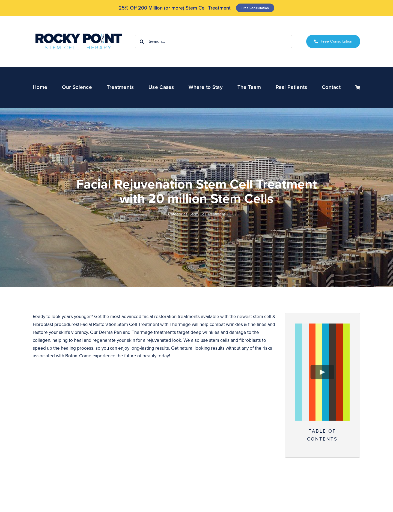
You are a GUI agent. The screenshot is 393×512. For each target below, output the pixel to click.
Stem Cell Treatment (207, 214)
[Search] (141, 41)
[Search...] (213, 41)
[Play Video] (322, 372)
